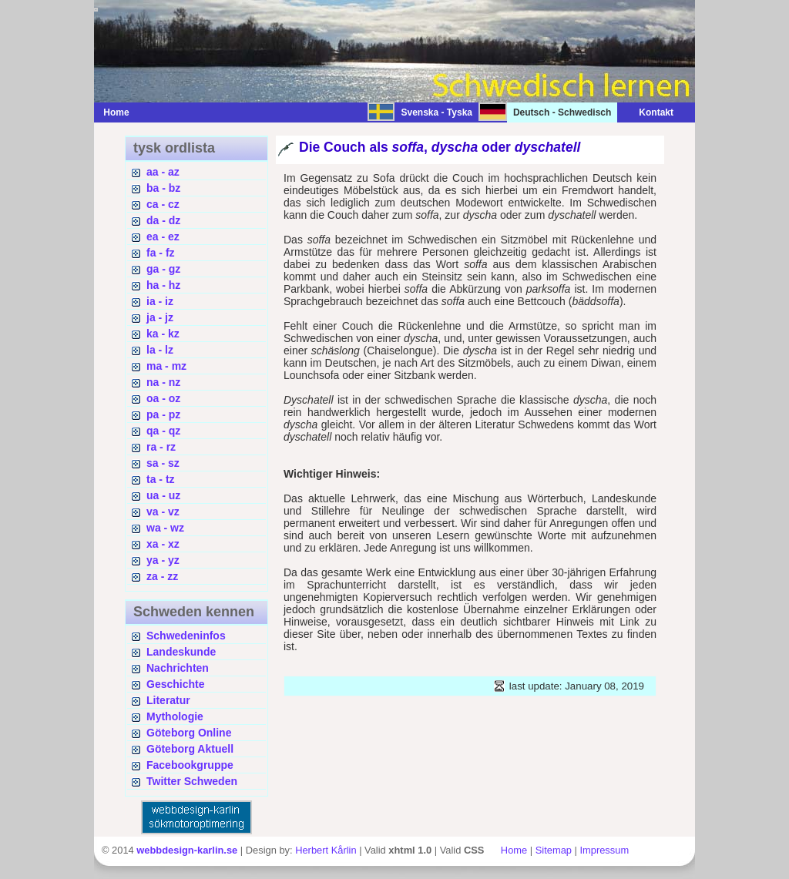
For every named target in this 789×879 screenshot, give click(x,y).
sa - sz (163, 463)
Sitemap (554, 850)
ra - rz (161, 447)
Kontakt (648, 112)
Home (116, 112)
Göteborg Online (188, 732)
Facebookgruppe (189, 765)
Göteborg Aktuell (189, 749)
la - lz (159, 350)
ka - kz (163, 333)
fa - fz (160, 253)
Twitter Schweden (191, 781)
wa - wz (165, 528)
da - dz (163, 220)
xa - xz (163, 544)
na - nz (163, 382)
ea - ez (163, 236)
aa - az (163, 172)
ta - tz (160, 479)
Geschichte (175, 684)
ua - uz (163, 495)
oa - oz (163, 398)
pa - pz (163, 414)
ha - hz (163, 285)
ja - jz (159, 317)
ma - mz (166, 366)
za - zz (162, 576)
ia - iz (159, 301)
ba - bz (163, 188)
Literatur (168, 700)
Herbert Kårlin (325, 850)
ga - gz (163, 269)
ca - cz (163, 204)
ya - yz (163, 560)
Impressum (604, 850)
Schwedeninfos (186, 635)
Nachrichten (177, 668)
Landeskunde (181, 652)
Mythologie (174, 716)
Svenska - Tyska (436, 112)
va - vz (163, 511)
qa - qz (163, 430)
